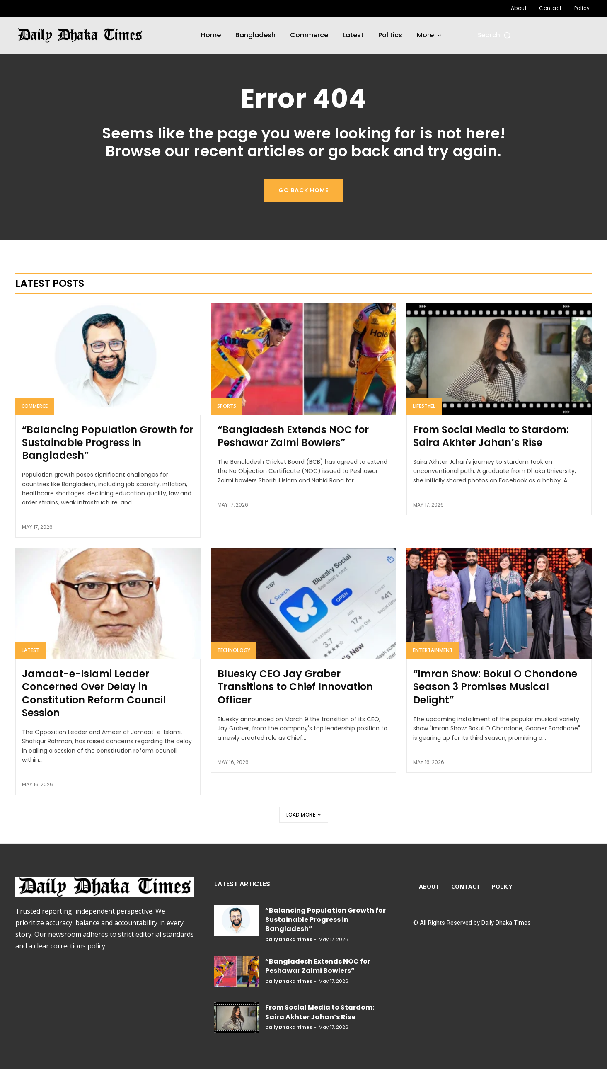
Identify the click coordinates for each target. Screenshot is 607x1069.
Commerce (35, 406)
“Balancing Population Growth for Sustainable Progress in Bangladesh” (107, 442)
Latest (30, 650)
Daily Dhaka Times (288, 939)
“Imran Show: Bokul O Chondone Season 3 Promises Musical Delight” (495, 686)
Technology (233, 650)
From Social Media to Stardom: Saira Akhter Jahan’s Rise (491, 436)
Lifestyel (424, 406)
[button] (495, 35)
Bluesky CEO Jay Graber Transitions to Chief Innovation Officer (295, 686)
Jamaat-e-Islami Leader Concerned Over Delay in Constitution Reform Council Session (94, 693)
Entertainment (433, 650)
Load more (303, 814)
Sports (226, 406)
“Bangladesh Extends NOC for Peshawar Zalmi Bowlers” (293, 436)
